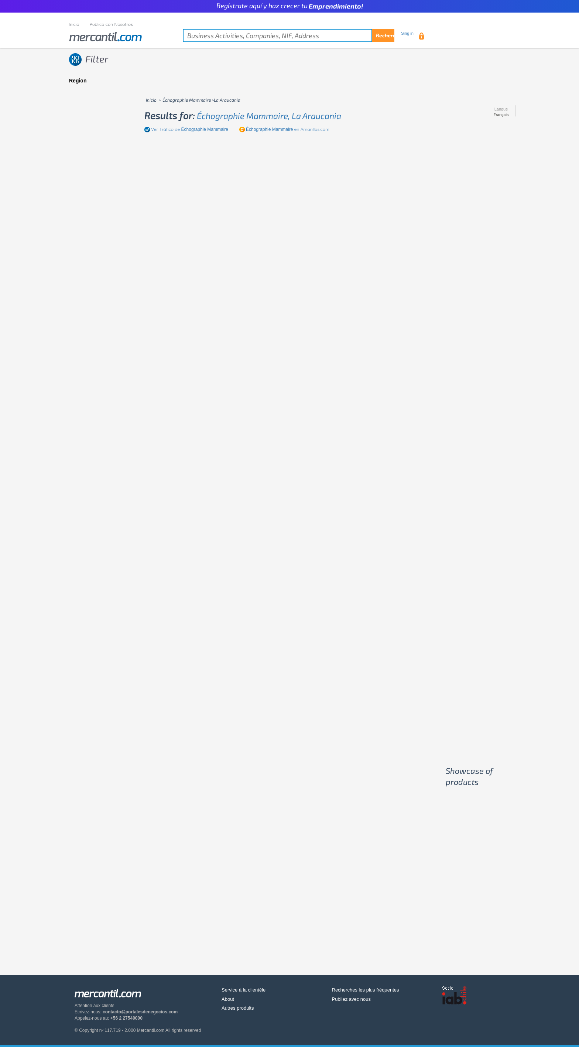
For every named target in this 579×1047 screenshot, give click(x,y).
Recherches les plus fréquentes (365, 990)
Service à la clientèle (243, 990)
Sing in (407, 33)
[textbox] (288, 35)
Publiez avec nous (351, 999)
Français (500, 115)
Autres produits (238, 1008)
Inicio (74, 24)
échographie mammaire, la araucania (269, 116)
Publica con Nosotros (111, 24)
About (228, 999)
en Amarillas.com (287, 129)
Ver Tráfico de (189, 129)
